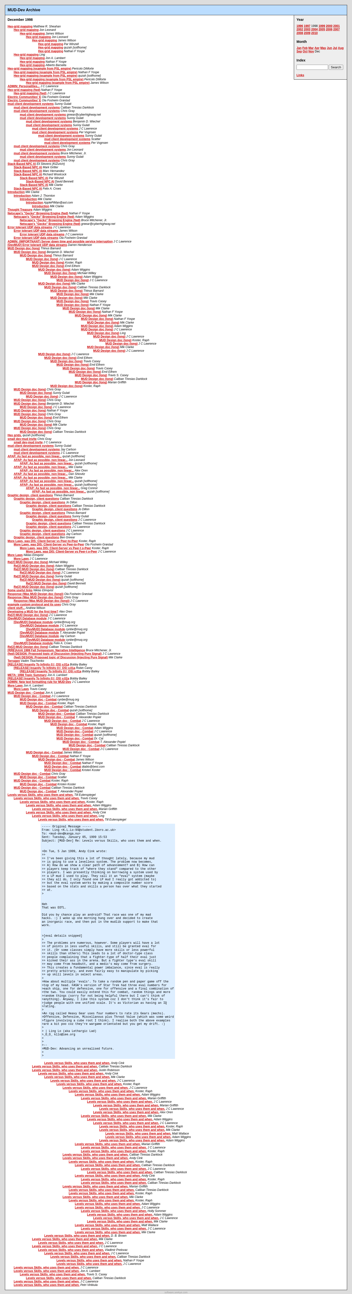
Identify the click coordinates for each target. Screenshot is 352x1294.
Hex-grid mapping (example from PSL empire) (39, 68)
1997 (307, 26)
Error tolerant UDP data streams (30, 227)
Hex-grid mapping (20, 26)
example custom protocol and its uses (34, 604)
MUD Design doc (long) (24, 248)
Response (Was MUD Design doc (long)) (35, 594)
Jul (335, 48)
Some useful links (20, 590)
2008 (300, 33)
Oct (305, 51)
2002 (300, 29)
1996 (300, 26)
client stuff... (16, 608)
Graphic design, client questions (30, 495)
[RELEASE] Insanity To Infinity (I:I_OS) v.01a (38, 664)
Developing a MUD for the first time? (33, 611)
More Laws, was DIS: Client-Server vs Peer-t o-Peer (55, 548)
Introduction (16, 192)
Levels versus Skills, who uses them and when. (40, 795)
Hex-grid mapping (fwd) (24, 90)
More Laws (15, 555)
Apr (316, 48)
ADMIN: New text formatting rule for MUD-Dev (39, 682)
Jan (299, 48)
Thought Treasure (20, 209)
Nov (311, 51)
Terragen (14, 661)
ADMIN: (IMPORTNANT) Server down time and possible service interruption (60, 241)
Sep (299, 51)
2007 (336, 29)
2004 (314, 29)
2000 (329, 26)
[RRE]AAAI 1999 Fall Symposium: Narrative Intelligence (46, 650)
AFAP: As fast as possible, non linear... (35, 456)
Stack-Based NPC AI (22, 164)
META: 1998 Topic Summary (27, 675)
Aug (340, 48)
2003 (307, 29)
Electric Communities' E (24, 97)
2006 (329, 29)
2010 (314, 33)
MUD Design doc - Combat (26, 692)
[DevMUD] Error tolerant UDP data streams (37, 245)
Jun (329, 48)
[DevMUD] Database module (27, 618)
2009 (307, 33)
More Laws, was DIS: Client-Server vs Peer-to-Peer (43, 541)
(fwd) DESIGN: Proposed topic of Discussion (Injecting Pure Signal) (55, 653)
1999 (322, 26)
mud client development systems (31, 104)
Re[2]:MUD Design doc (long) (28, 562)
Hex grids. (15, 435)
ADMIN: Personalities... (24, 86)
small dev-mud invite (22, 439)
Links (300, 75)
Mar (311, 48)
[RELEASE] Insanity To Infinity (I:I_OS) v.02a (38, 678)
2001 (336, 26)
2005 (322, 29)
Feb (305, 48)
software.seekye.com (176, 1292)
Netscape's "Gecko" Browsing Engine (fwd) (38, 213)
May (323, 48)
